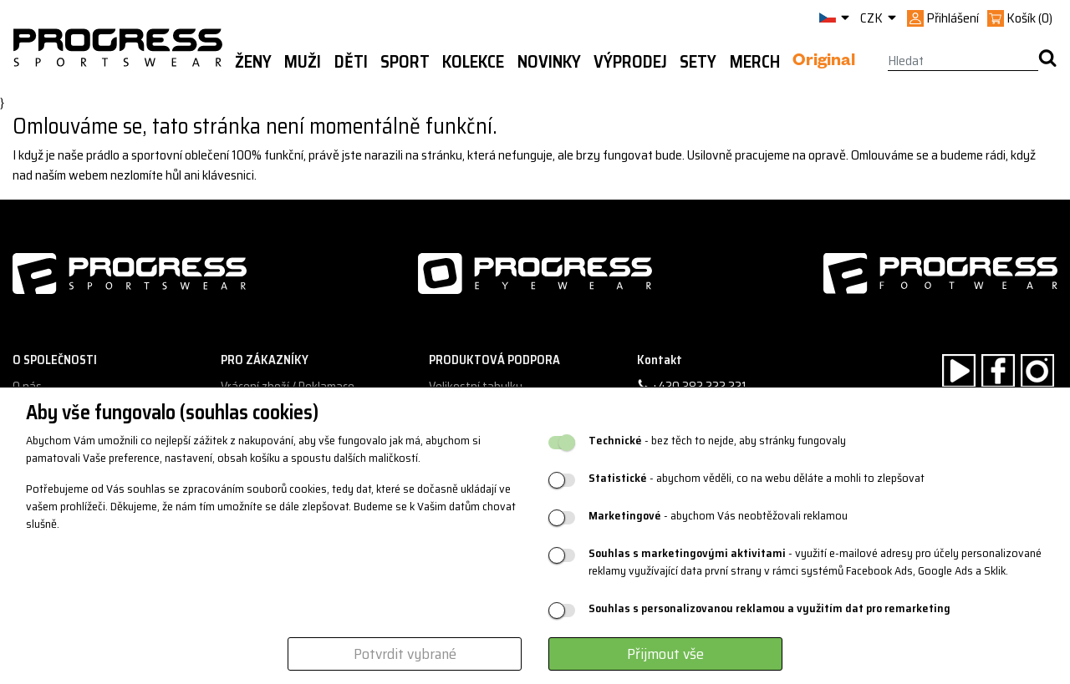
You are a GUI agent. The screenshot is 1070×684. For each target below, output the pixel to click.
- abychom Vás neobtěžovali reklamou (718, 515)
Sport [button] (405, 61)
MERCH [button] (755, 61)
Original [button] (823, 62)
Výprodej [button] (630, 61)
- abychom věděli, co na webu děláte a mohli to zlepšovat (756, 478)
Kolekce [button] (473, 61)
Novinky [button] (549, 61)
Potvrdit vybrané (405, 654)
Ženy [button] (253, 61)
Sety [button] (698, 61)
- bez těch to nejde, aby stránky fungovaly (717, 440)
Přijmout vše (665, 654)
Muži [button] (302, 61)
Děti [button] (351, 61)
